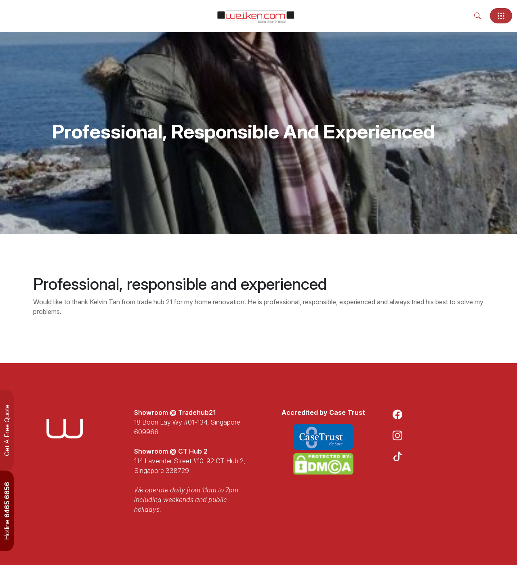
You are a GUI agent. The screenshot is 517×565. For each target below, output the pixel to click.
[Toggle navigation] (501, 15)
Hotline (7, 511)
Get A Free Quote (7, 430)
